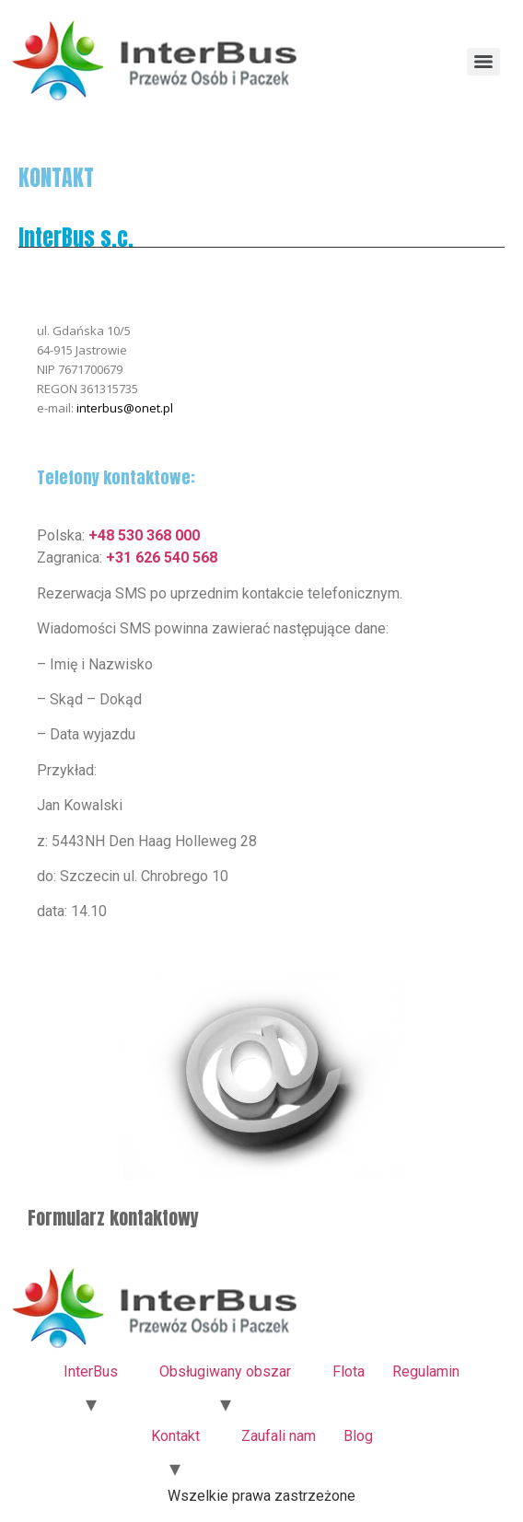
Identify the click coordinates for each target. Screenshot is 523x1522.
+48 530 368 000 (144, 535)
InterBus (91, 1371)
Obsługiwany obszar (225, 1371)
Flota (348, 1371)
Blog (358, 1436)
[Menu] (483, 62)
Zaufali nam (278, 1436)
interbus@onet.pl (124, 408)
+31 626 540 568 (161, 557)
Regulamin (425, 1371)
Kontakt (175, 1436)
